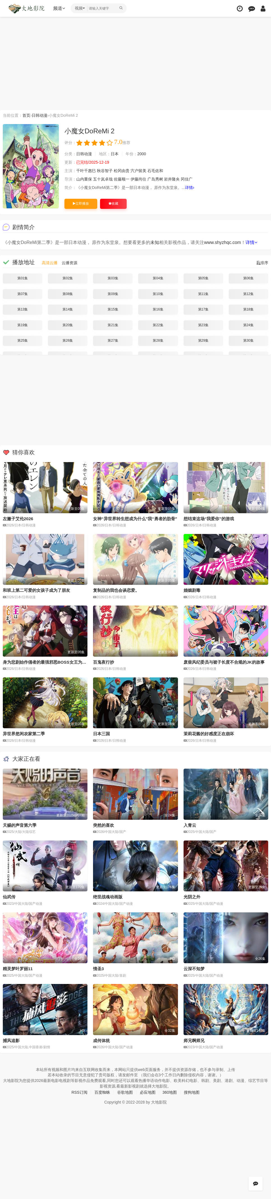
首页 (26, 115)
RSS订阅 (79, 1092)
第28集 (158, 340)
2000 (141, 154)
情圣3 (98, 968)
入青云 (190, 825)
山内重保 (84, 179)
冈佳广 (187, 179)
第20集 (67, 325)
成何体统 (101, 1040)
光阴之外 (192, 896)
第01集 (22, 278)
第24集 (248, 325)
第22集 (158, 325)
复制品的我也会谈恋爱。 (116, 590)
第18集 (248, 309)
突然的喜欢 (103, 825)
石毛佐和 (155, 170)
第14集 (67, 309)
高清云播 (49, 263)
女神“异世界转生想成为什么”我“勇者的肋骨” (135, 518)
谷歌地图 (125, 1092)
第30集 (248, 340)
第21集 (113, 325)
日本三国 (101, 733)
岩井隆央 (172, 179)
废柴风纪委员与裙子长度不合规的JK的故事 (224, 662)
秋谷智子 (105, 170)
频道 (59, 8)
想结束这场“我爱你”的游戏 (209, 518)
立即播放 (81, 203)
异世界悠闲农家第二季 (24, 733)
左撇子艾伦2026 (18, 518)
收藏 (113, 203)
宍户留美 (138, 170)
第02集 (67, 278)
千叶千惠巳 (86, 170)
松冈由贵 (121, 170)
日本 (115, 154)
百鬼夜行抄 (103, 662)
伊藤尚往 (138, 179)
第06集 (248, 278)
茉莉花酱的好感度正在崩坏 (209, 733)
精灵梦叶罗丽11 (18, 968)
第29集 (203, 340)
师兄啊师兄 (194, 1040)
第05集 (203, 278)
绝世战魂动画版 (107, 896)
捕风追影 (11, 1040)
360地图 (170, 1092)
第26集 (67, 340)
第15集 (113, 309)
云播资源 (69, 263)
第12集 (248, 294)
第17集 (203, 309)
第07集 (22, 294)
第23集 (203, 325)
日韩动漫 (39, 115)
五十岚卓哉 (103, 179)
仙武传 (9, 896)
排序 (262, 263)
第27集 (113, 340)
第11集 (203, 294)
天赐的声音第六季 (19, 825)
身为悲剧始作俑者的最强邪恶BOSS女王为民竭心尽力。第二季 (61, 662)
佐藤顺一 (121, 179)
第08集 (67, 294)
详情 (189, 187)
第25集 (22, 340)
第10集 (158, 294)
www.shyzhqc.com (222, 242)
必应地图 (148, 1092)
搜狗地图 (192, 1092)
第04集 (158, 278)
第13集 (22, 309)
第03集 (113, 278)
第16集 (158, 309)
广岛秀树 (155, 179)
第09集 (113, 294)
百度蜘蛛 (102, 1092)
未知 (154, 242)
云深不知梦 (194, 968)
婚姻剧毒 (192, 590)
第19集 (22, 325)
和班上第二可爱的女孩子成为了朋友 (36, 590)
